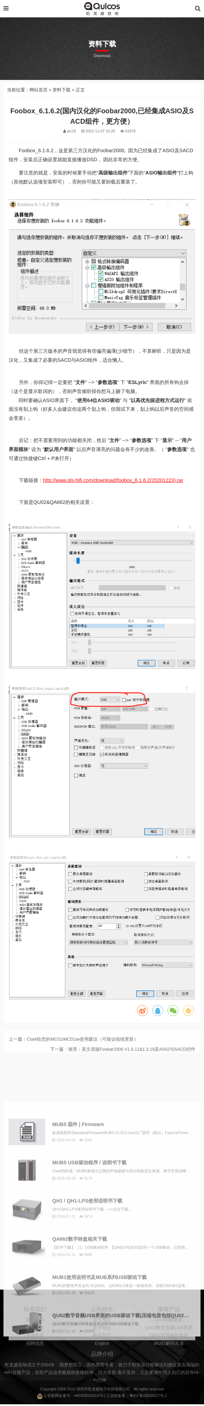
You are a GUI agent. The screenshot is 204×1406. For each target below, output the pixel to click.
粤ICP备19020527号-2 (148, 1397)
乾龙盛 (93, 1390)
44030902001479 (88, 1397)
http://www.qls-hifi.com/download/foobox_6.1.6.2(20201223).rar (113, 480)
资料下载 (61, 90)
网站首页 (39, 90)
